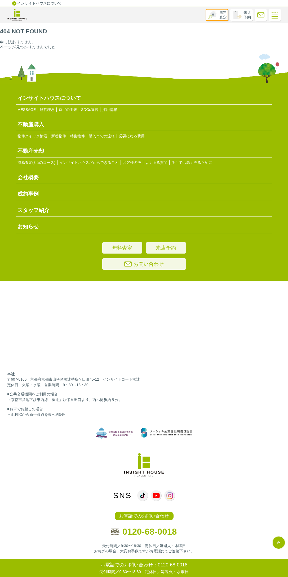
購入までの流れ (102, 136)
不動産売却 (30, 151)
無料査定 (223, 14)
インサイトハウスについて (39, 3)
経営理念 (47, 109)
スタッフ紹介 (33, 210)
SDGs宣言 (89, 109)
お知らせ (28, 226)
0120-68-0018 (144, 532)
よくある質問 (156, 162)
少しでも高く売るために (191, 162)
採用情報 (109, 109)
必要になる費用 (132, 136)
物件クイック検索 (32, 136)
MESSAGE (26, 109)
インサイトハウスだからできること (89, 162)
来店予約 (247, 14)
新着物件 (58, 136)
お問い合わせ (143, 264)
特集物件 (77, 136)
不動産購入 (30, 124)
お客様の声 (132, 162)
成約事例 (28, 194)
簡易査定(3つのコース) (36, 162)
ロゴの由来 (68, 109)
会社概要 (28, 177)
